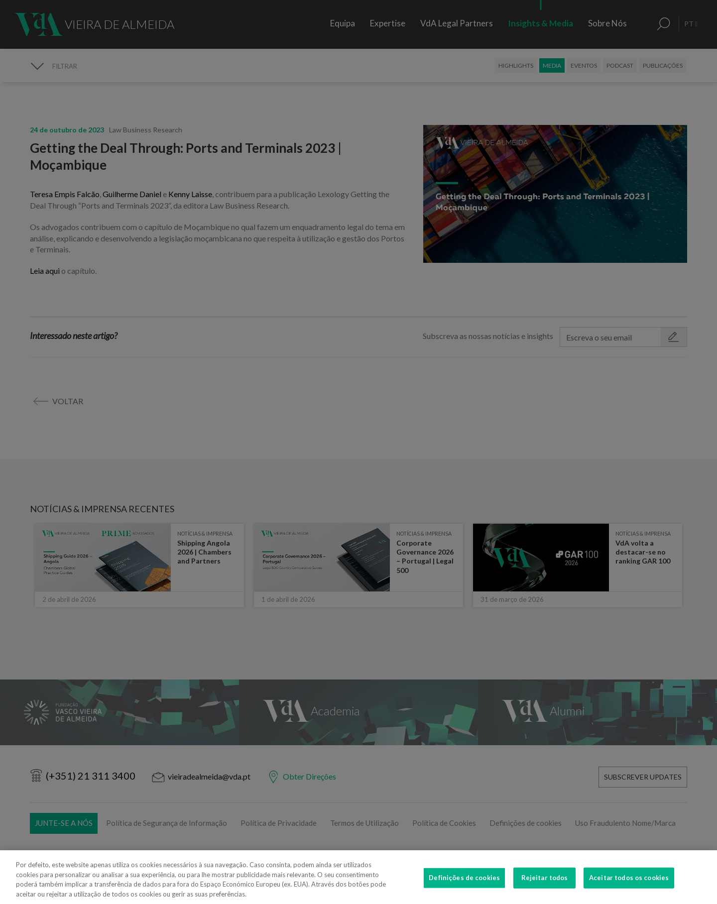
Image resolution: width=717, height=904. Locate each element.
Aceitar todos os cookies (629, 886)
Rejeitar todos (544, 886)
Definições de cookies (464, 886)
